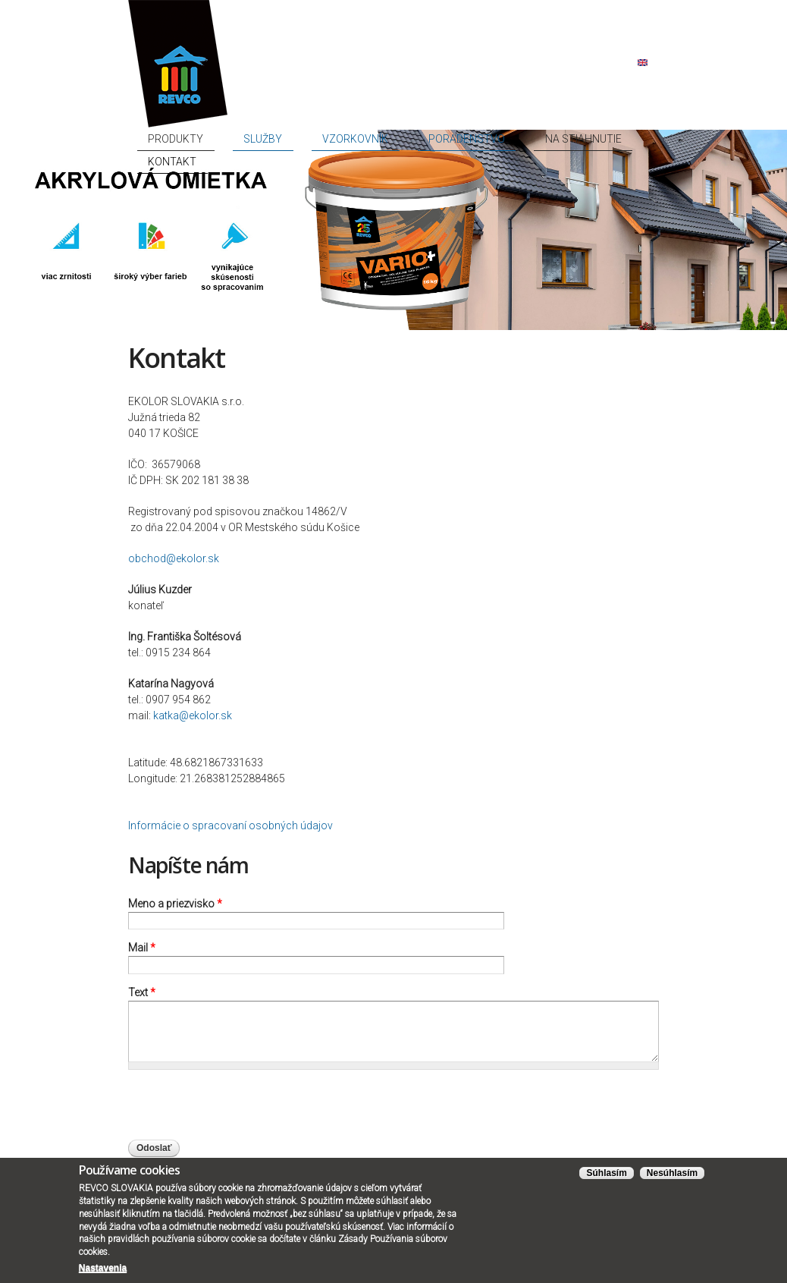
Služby (328, 139)
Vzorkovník (392, 139)
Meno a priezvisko (175, 904)
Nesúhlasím (672, 1173)
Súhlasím (606, 1173)
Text (141, 992)
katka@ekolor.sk (192, 715)
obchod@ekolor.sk (173, 558)
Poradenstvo (471, 139)
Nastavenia (103, 1268)
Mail (141, 948)
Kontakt (628, 139)
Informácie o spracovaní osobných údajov (230, 825)
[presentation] (243, 1110)
